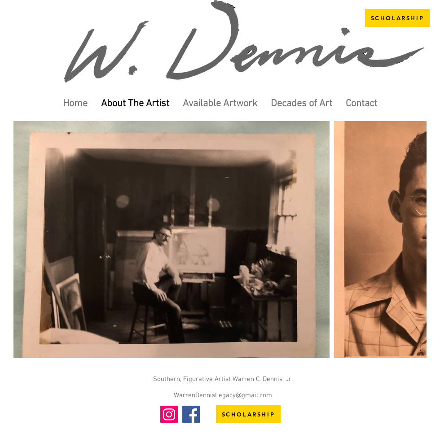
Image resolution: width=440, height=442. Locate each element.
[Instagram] (169, 414)
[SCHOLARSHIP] (397, 18)
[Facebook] (191, 414)
